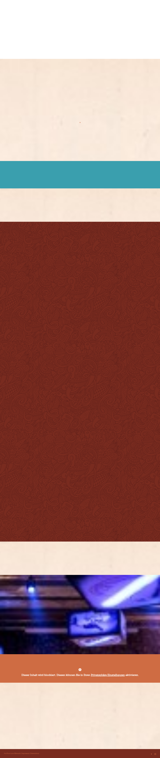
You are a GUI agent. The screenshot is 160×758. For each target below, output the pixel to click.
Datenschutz (34, 753)
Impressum (25, 753)
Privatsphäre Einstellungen (108, 675)
